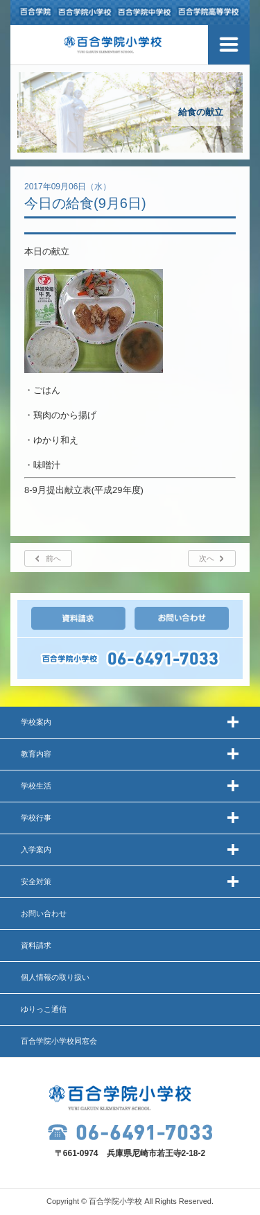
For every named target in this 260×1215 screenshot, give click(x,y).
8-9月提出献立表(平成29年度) (84, 490)
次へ (206, 558)
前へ (53, 558)
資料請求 (36, 945)
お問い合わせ (44, 913)
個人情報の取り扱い (55, 977)
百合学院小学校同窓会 (59, 1041)
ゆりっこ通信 (44, 1009)
